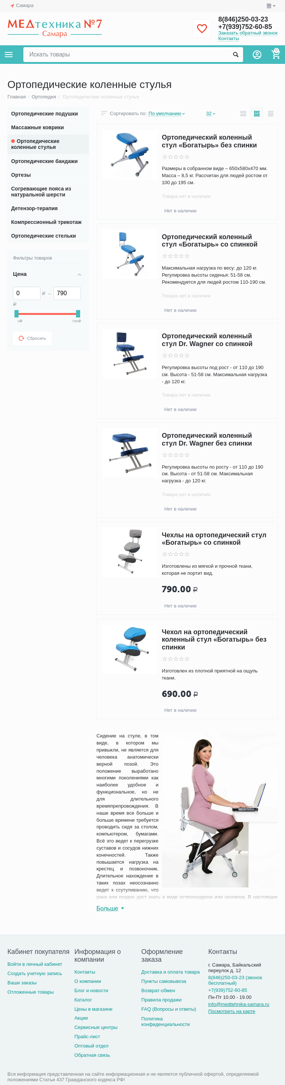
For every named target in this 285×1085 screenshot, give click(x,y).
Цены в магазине (93, 1009)
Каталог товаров (9, 54)
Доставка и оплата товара (170, 972)
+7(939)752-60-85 (245, 26)
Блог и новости (91, 990)
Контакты (228, 38)
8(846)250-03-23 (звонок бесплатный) (235, 980)
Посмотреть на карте (231, 1011)
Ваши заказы (22, 982)
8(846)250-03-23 (243, 19)
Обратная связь (92, 1055)
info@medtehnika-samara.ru (238, 1004)
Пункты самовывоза (163, 981)
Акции (81, 1018)
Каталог (83, 1000)
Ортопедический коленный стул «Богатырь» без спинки (209, 141)
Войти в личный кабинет (34, 964)
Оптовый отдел (91, 1046)
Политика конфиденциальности (165, 1021)
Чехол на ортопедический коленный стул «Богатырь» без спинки (214, 639)
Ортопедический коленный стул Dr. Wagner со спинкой (207, 340)
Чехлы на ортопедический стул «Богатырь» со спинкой (214, 539)
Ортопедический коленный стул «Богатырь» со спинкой (210, 240)
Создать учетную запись (34, 973)
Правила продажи (161, 1000)
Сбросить (32, 338)
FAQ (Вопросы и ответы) (168, 1009)
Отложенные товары (30, 992)
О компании (87, 981)
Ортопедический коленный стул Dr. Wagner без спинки (207, 439)
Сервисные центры (95, 1027)
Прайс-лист (87, 1036)
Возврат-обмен (158, 990)
